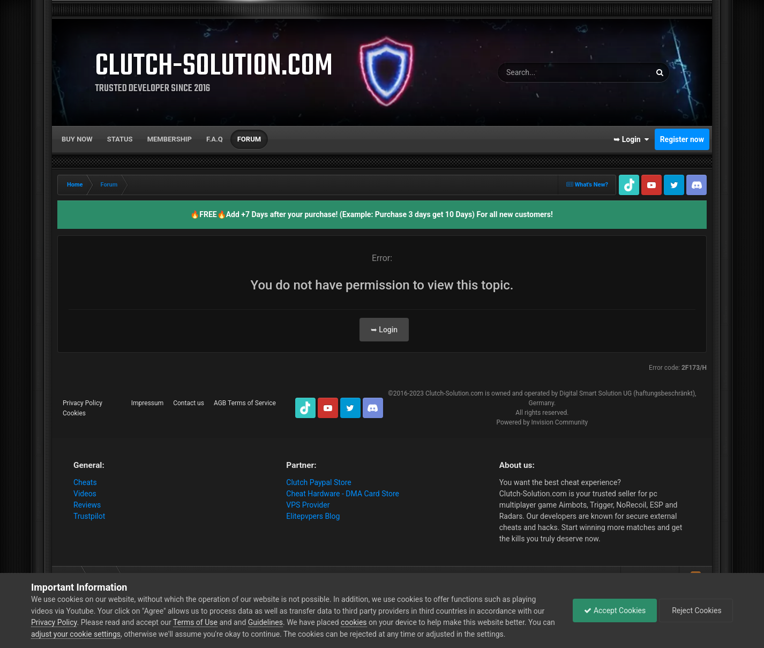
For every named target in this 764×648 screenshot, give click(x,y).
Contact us (188, 403)
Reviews (87, 505)
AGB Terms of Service (245, 403)
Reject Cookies (696, 610)
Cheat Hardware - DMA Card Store (342, 493)
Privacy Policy (82, 403)
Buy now (77, 139)
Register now (682, 139)
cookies (353, 622)
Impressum (147, 403)
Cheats (85, 482)
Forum (249, 139)
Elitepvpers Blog (313, 516)
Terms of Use (195, 622)
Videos (84, 493)
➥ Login (631, 139)
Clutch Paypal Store (318, 482)
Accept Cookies (615, 610)
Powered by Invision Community (542, 422)
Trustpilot (89, 516)
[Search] (554, 72)
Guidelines (265, 622)
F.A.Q (214, 139)
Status (120, 139)
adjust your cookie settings (76, 634)
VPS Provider (307, 505)
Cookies (74, 413)
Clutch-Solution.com (454, 393)
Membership (169, 139)
